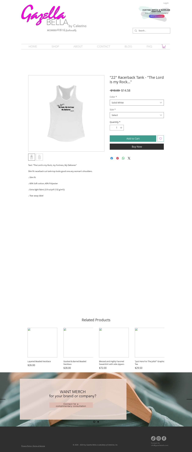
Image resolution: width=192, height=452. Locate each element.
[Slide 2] (98, 421)
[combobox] (137, 103)
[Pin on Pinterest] (117, 158)
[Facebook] (164, 438)
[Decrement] (112, 127)
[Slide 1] (94, 422)
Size (113, 109)
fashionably (71, 30)
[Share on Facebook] (112, 158)
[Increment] (121, 127)
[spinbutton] (116, 127)
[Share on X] (129, 158)
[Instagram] (158, 438)
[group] (96, 349)
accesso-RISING (56, 30)
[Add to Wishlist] (160, 138)
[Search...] (151, 30)
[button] (164, 46)
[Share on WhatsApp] (123, 158)
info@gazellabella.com (159, 445)
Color (113, 96)
